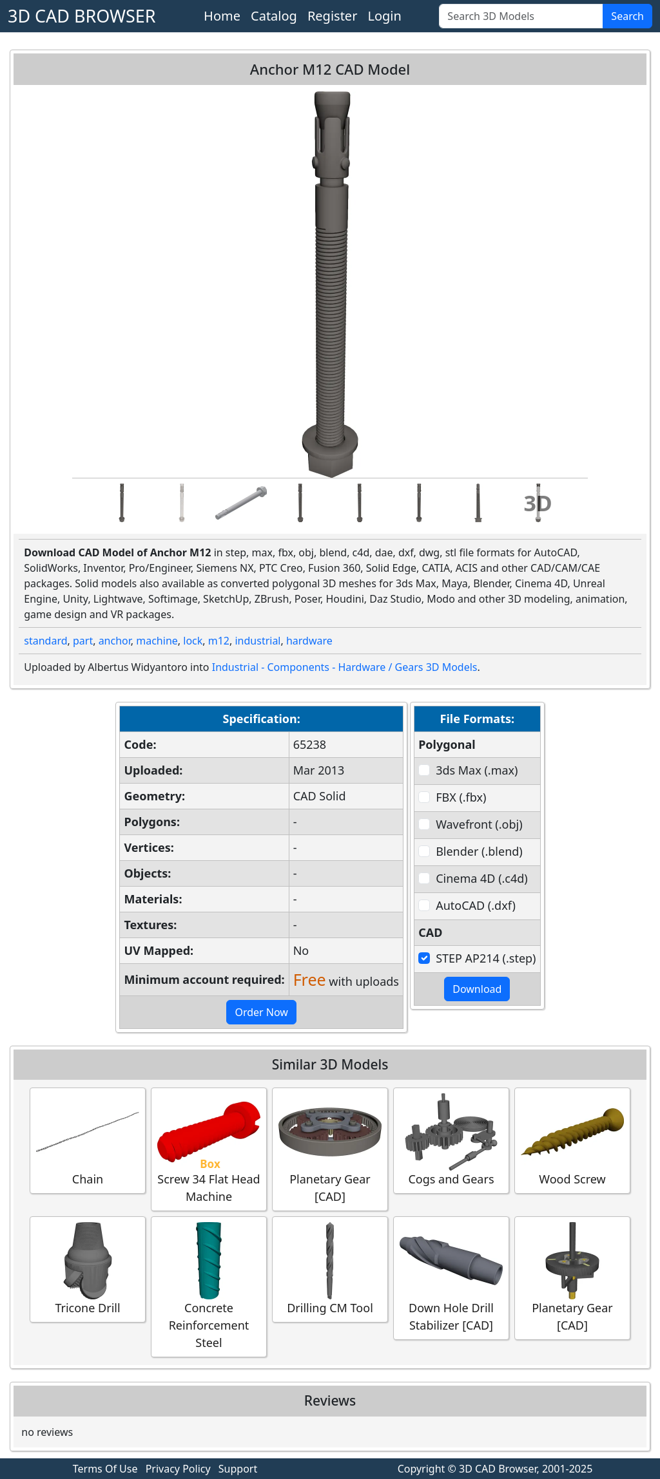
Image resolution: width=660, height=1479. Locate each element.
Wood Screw (572, 1140)
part (83, 641)
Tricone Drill (87, 1268)
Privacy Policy (178, 1469)
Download (476, 989)
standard (45, 641)
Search (627, 16)
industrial (257, 641)
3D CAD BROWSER (82, 16)
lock (192, 641)
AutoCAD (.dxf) (476, 905)
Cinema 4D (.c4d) (482, 878)
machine (157, 641)
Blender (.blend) (479, 851)
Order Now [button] (261, 1012)
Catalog (274, 15)
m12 (218, 641)
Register (332, 15)
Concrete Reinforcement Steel (208, 1286)
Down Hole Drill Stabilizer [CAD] (451, 1277)
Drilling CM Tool (330, 1268)
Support (237, 1469)
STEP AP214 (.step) (486, 958)
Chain (87, 1140)
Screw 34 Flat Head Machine (208, 1148)
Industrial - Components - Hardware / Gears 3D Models (345, 667)
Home (222, 15)
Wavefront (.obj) (479, 824)
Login (384, 15)
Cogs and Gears (451, 1140)
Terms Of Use (105, 1469)
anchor (115, 641)
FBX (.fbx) (461, 797)
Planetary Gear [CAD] (330, 1148)
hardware (309, 641)
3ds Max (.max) (477, 770)
